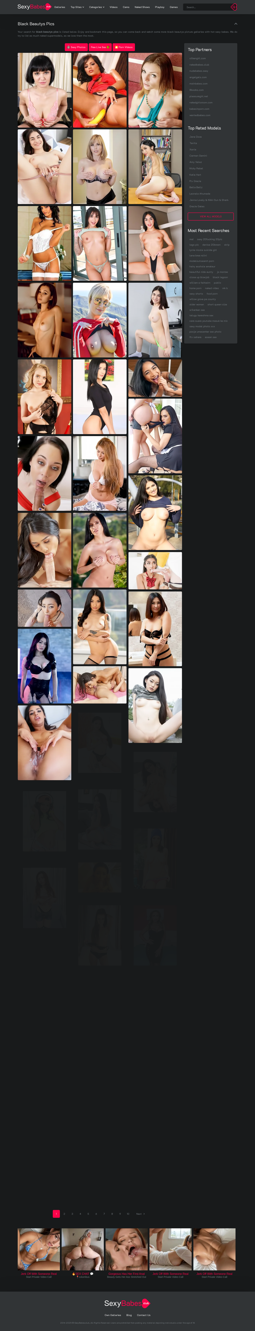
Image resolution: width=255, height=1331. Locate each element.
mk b (225, 288)
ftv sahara (195, 337)
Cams (126, 7)
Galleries (59, 7)
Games (174, 7)
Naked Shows (142, 7)
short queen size (217, 304)
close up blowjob (199, 277)
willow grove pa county (202, 299)
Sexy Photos (76, 47)
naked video (212, 288)
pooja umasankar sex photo (205, 331)
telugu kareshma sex (201, 315)
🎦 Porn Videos (124, 47)
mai (191, 239)
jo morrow (222, 272)
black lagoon (220, 277)
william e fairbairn (199, 282)
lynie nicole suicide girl (203, 250)
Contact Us (144, 1315)
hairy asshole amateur (202, 266)
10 (128, 1213)
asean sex (211, 337)
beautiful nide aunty (201, 272)
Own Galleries (113, 1315)
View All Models (211, 216)
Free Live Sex (100, 47)
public (217, 282)
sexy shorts (196, 293)
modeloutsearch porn (201, 261)
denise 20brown (211, 244)
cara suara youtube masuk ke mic (208, 320)
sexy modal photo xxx (202, 326)
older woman (196, 304)
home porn (195, 288)
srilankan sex (197, 310)
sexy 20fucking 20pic (209, 239)
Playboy (160, 7)
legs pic (194, 244)
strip (227, 244)
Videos (114, 7)
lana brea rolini (198, 255)
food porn (212, 293)
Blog (129, 1315)
